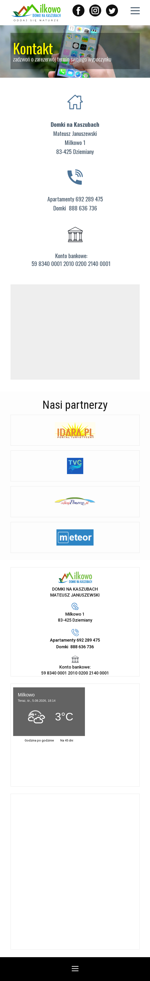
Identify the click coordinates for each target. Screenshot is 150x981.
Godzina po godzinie (40, 740)
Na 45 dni (66, 740)
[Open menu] (135, 10)
